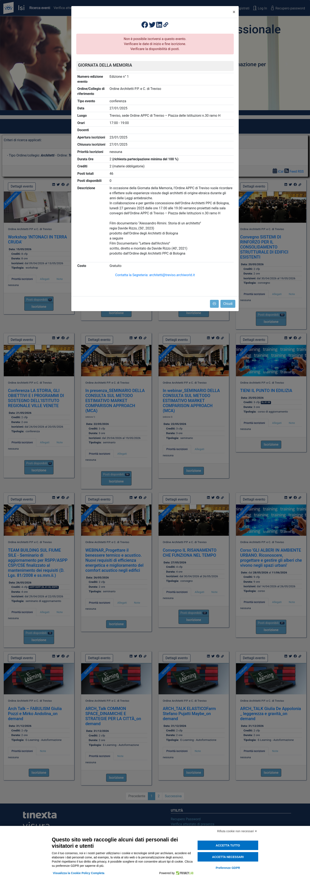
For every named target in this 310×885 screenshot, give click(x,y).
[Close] (234, 12)
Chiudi (228, 304)
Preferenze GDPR (228, 867)
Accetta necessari (228, 857)
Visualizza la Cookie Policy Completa (78, 873)
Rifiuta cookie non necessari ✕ (237, 831)
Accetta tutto (228, 845)
